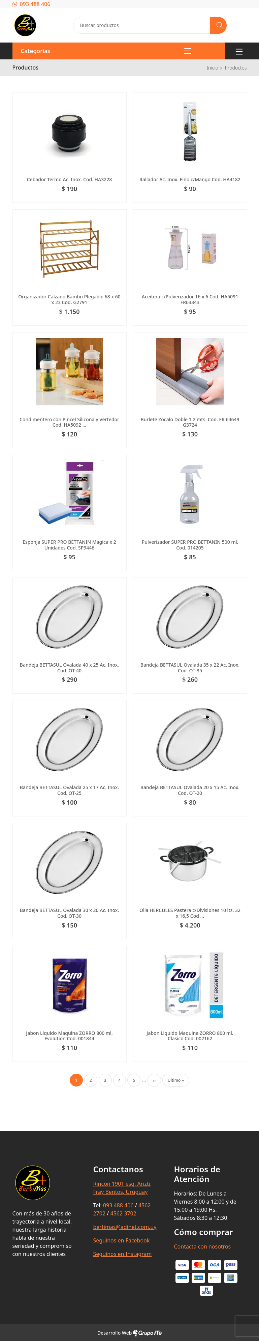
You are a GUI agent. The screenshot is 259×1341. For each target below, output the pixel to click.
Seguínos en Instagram (122, 1254)
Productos (236, 67)
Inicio (212, 67)
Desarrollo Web (129, 1333)
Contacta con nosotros (202, 1246)
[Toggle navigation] (239, 51)
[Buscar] (218, 25)
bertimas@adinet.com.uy (125, 1227)
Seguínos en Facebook (121, 1240)
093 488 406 (31, 4)
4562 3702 (123, 1213)
